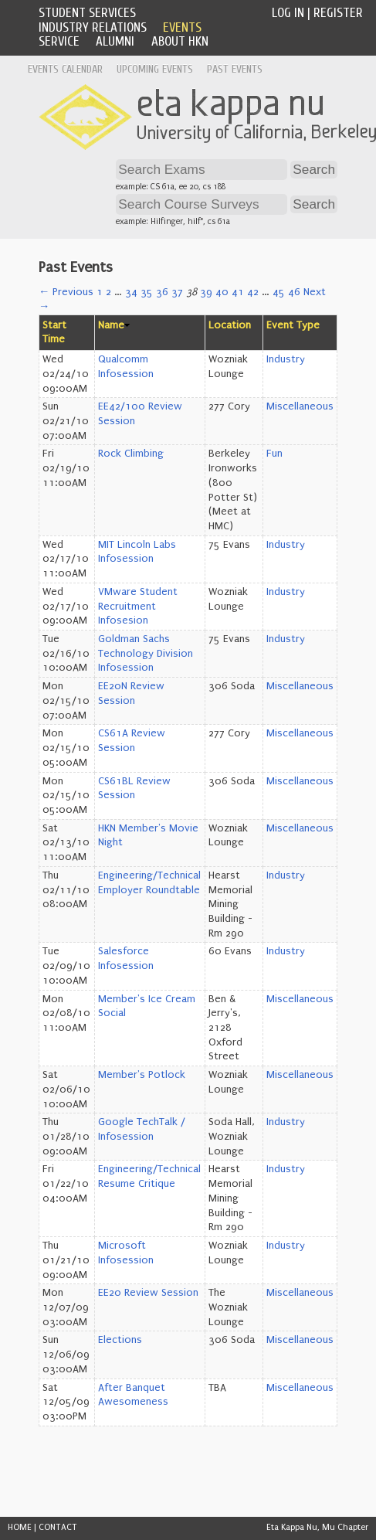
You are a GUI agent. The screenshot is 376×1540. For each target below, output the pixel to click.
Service (59, 41)
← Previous (66, 292)
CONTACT (58, 1527)
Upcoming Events (155, 69)
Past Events (235, 69)
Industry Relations (93, 27)
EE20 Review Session (148, 1293)
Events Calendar (65, 69)
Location (229, 325)
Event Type (293, 325)
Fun (274, 453)
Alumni (115, 41)
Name (111, 325)
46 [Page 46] (294, 292)
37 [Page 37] (177, 292)
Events (182, 27)
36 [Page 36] (162, 292)
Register (338, 12)
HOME (20, 1527)
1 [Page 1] (100, 292)
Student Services (87, 12)
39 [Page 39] (206, 292)
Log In (288, 12)
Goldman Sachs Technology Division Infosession (145, 653)
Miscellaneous (300, 406)
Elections (120, 1340)
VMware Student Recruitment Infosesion (138, 606)
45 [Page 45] (279, 292)
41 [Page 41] (238, 292)
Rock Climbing (131, 453)
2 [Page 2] (108, 292)
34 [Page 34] (131, 292)
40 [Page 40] (222, 292)
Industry (285, 359)
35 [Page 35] (147, 292)
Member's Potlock (141, 1075)
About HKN (179, 41)
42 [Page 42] (253, 292)
